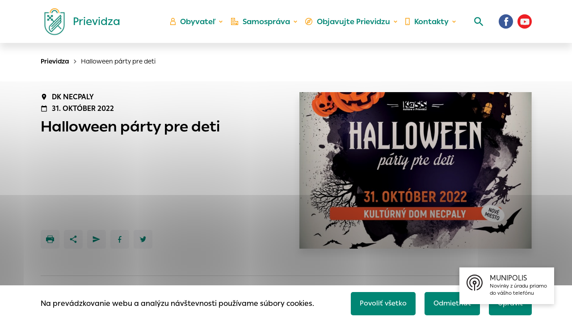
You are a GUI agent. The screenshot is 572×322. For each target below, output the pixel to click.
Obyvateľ (197, 25)
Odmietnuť (449, 302)
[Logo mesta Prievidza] (79, 24)
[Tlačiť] (50, 239)
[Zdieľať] (73, 239)
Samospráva (264, 25)
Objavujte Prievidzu (349, 25)
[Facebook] (506, 24)
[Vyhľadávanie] (476, 24)
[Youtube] (524, 24)
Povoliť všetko (378, 302)
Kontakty (426, 25)
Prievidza (55, 61)
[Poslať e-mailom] (96, 239)
